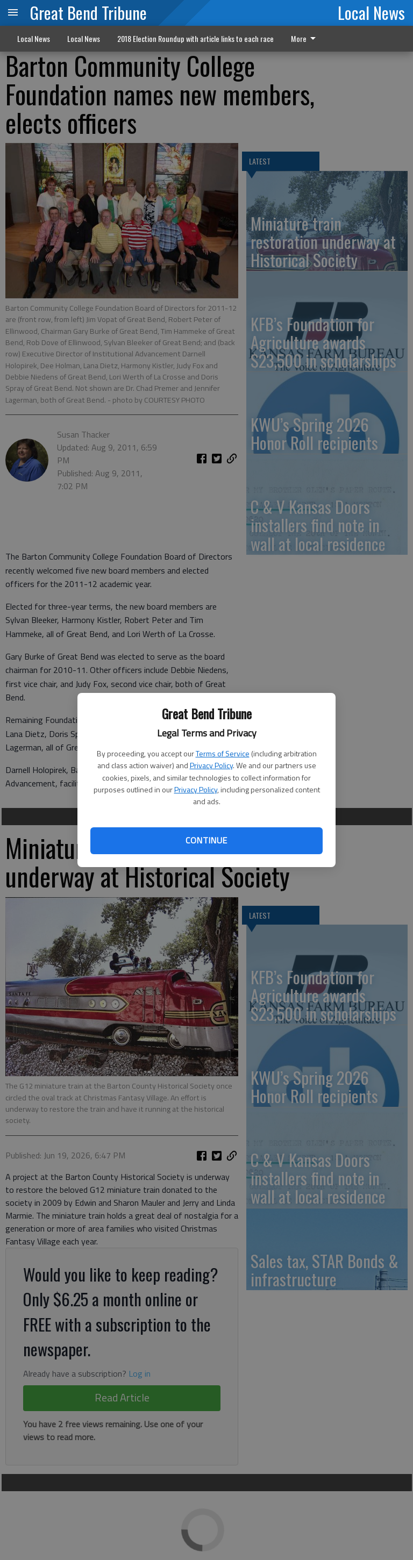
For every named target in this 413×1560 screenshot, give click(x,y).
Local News (371, 12)
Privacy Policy (211, 765)
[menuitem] (306, 39)
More (305, 38)
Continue (206, 840)
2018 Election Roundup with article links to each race (195, 38)
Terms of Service (223, 753)
